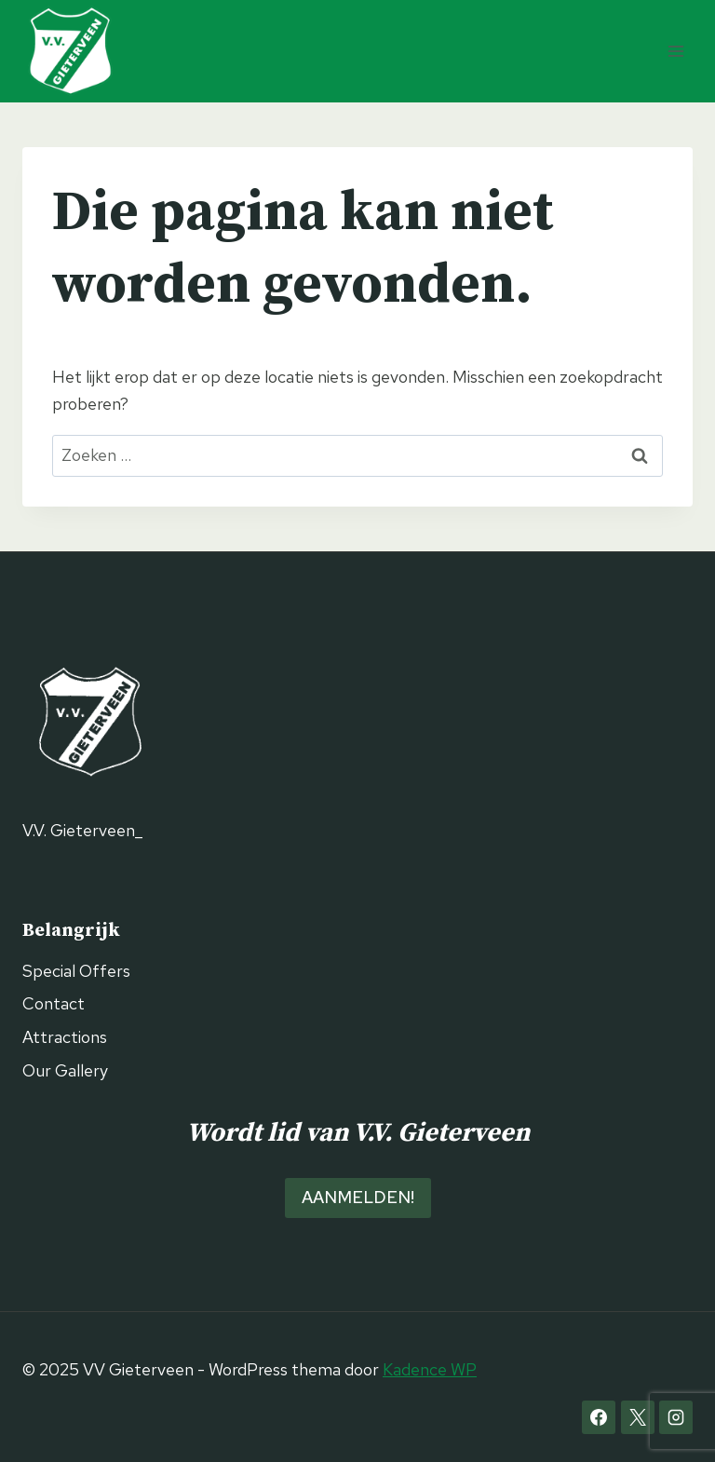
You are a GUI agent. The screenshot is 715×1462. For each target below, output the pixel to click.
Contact (53, 1003)
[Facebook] (598, 1417)
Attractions (64, 1037)
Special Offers (76, 970)
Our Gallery (65, 1070)
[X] (637, 1417)
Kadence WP (430, 1369)
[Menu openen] (675, 50)
